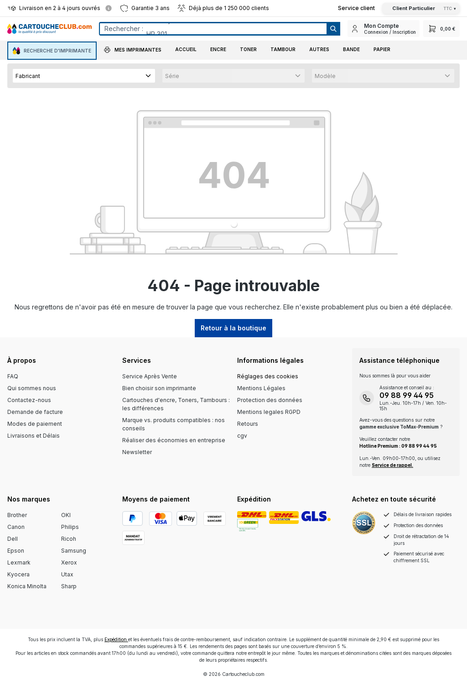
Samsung (73, 550)
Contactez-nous (29, 400)
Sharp (69, 586)
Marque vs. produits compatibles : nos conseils (173, 424)
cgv (242, 435)
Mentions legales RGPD (269, 411)
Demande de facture (35, 411)
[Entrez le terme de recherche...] (213, 29)
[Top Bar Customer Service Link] (356, 8)
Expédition (116, 639)
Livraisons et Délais (33, 435)
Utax (67, 574)
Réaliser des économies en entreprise (173, 440)
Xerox (69, 562)
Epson (15, 550)
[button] (132, 51)
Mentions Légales (261, 388)
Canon (16, 526)
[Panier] (441, 28)
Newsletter (137, 452)
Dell (12, 538)
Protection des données (269, 400)
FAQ (12, 376)
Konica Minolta (27, 586)
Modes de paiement (34, 423)
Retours (247, 423)
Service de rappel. (392, 465)
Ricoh (68, 538)
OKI (66, 515)
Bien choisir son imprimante (159, 388)
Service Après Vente (149, 376)
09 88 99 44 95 (406, 395)
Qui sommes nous (31, 388)
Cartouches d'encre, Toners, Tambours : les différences (176, 404)
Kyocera (18, 574)
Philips (70, 526)
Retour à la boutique (233, 328)
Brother (17, 515)
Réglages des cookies (267, 376)
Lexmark (19, 562)
